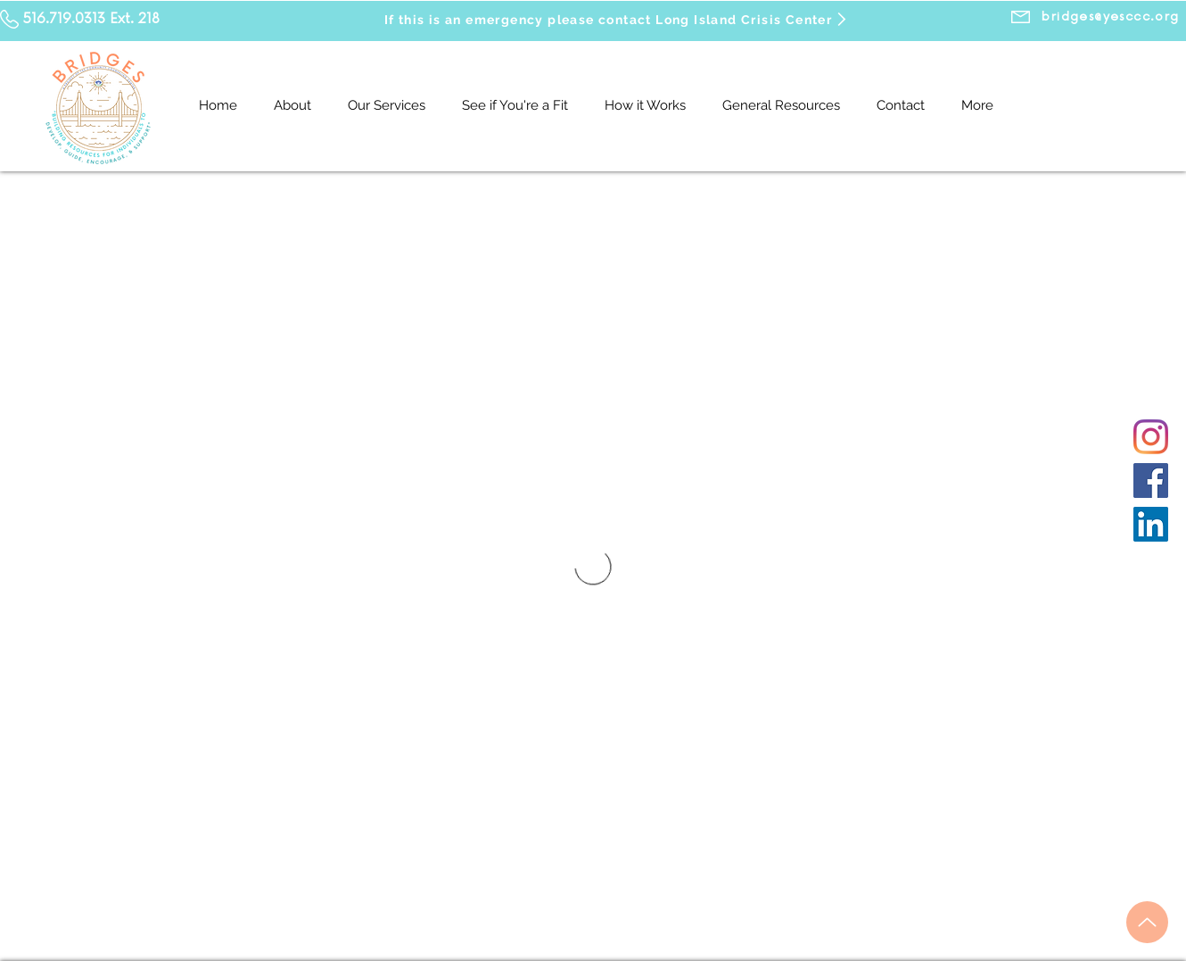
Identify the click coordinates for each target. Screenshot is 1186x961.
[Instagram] (1150, 436)
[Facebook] (1150, 480)
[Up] (1147, 922)
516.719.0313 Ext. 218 (91, 19)
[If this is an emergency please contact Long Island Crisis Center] (616, 19)
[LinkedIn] (1150, 524)
